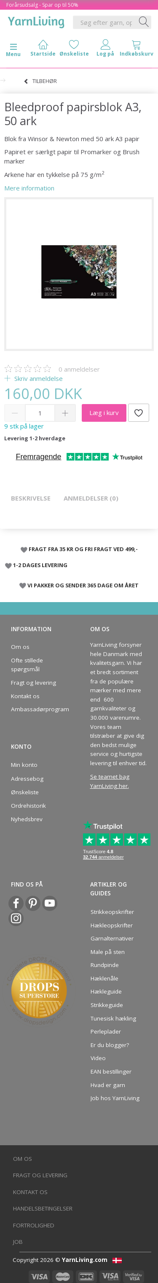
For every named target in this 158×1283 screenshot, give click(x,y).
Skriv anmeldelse (38, 378)
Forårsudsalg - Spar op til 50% (42, 4)
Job (18, 1242)
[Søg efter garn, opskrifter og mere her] (144, 22)
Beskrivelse (31, 498)
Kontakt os (25, 696)
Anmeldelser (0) (91, 498)
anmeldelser (79, 369)
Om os (20, 647)
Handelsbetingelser (42, 1208)
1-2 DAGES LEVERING (40, 565)
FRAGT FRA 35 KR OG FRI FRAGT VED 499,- (83, 549)
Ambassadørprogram (37, 709)
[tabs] (136, 50)
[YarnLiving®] (36, 20)
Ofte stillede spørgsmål (27, 664)
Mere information (29, 188)
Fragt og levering (33, 682)
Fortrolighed (33, 1225)
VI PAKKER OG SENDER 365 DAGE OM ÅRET (83, 585)
